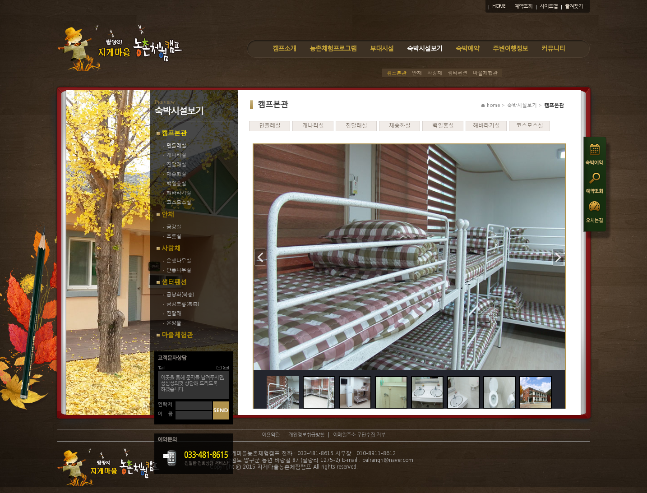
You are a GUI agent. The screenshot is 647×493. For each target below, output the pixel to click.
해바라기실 (177, 193)
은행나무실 (177, 260)
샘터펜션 (457, 72)
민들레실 (174, 145)
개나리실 (174, 155)
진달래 (172, 313)
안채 (417, 72)
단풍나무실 (177, 270)
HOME (498, 6)
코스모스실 (177, 202)
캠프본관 (397, 72)
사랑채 (434, 72)
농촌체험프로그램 (333, 48)
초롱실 (172, 236)
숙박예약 (467, 48)
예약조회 (523, 6)
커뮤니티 (553, 48)
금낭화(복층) (178, 294)
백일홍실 (174, 183)
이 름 (165, 414)
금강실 (172, 227)
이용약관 (271, 435)
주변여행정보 (510, 48)
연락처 (164, 404)
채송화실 (174, 174)
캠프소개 (284, 48)
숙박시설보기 (424, 48)
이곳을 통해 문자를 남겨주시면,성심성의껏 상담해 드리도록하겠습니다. (192, 383)
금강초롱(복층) (181, 304)
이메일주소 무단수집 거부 (359, 435)
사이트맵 (549, 6)
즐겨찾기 (574, 6)
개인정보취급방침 (306, 435)
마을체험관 (485, 72)
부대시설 (381, 48)
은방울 (172, 323)
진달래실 (174, 164)
